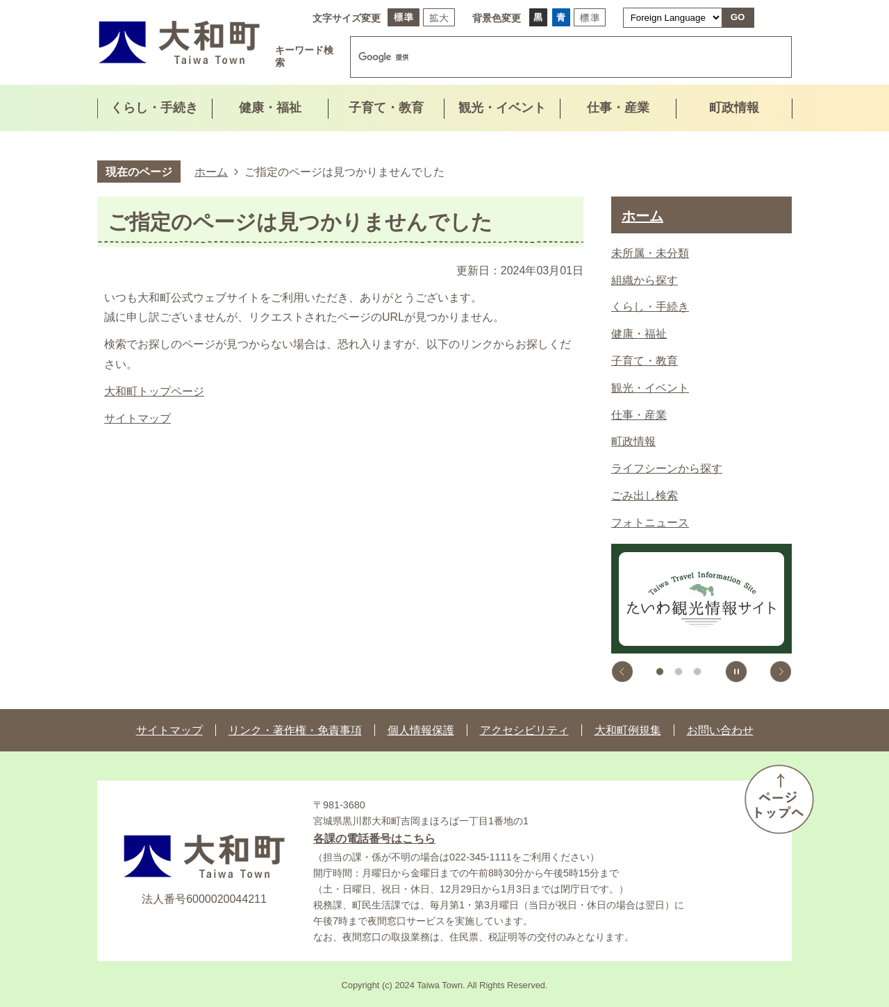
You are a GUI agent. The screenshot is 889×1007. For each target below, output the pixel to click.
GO (738, 17)
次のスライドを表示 (781, 671)
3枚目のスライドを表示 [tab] (697, 671)
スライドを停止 (736, 671)
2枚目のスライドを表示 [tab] (678, 671)
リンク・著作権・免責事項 (295, 730)
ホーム (211, 171)
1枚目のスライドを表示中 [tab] (660, 671)
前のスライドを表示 (622, 671)
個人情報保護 (421, 730)
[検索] (556, 57)
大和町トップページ (154, 391)
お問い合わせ (720, 730)
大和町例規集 (628, 730)
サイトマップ (137, 418)
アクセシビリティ (524, 730)
